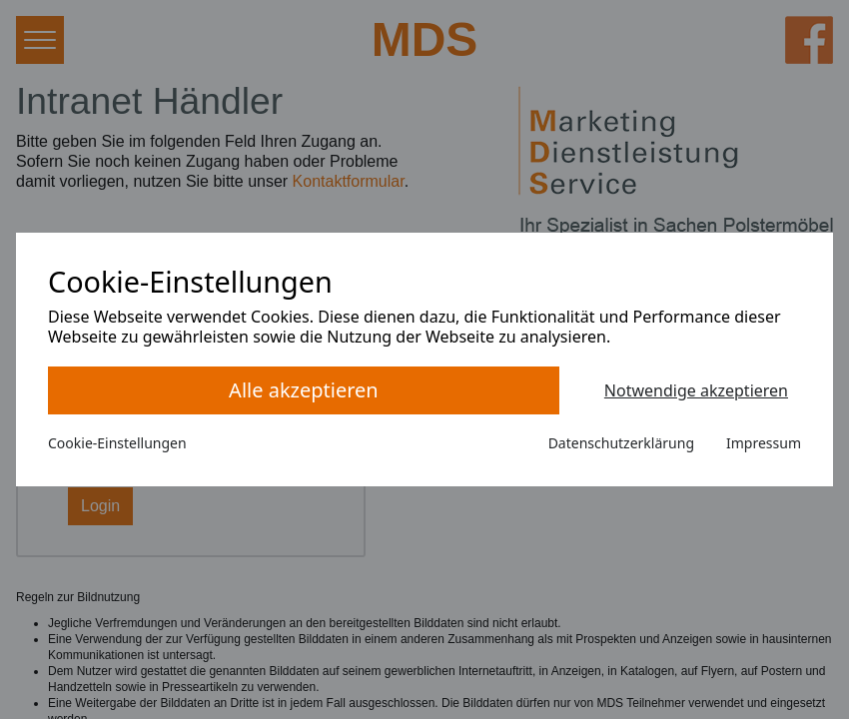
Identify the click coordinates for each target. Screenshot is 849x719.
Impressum (763, 442)
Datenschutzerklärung (621, 442)
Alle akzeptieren (304, 389)
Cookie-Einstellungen (117, 442)
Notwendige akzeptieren (696, 390)
